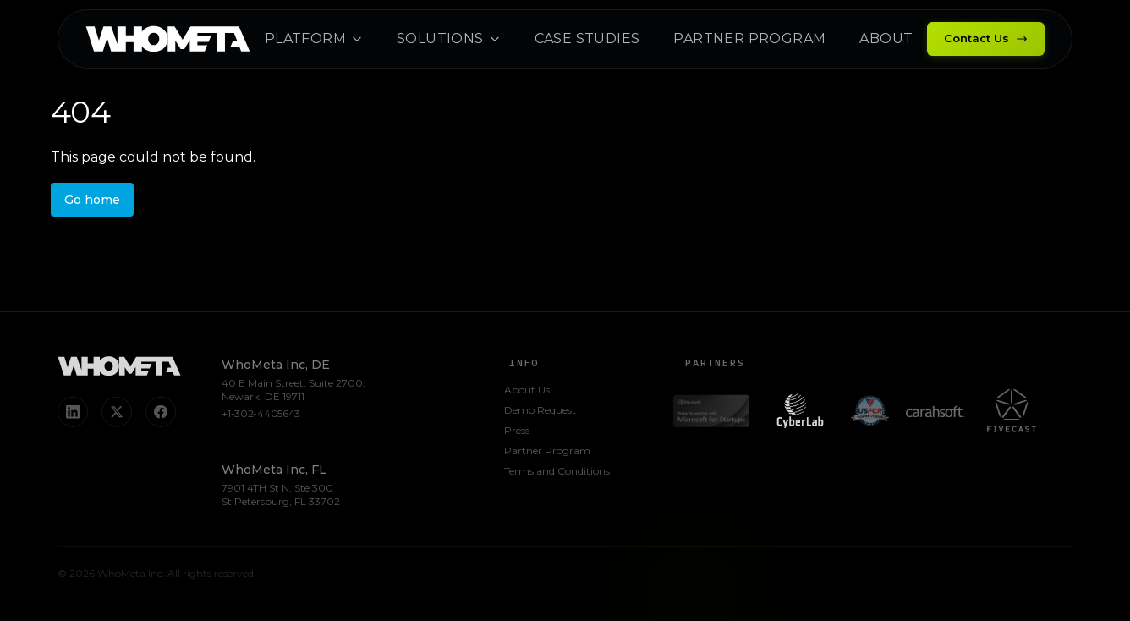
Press (516, 432)
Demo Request (540, 411)
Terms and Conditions (557, 472)
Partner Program (547, 452)
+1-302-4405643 (261, 415)
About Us (527, 391)
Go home (92, 199)
